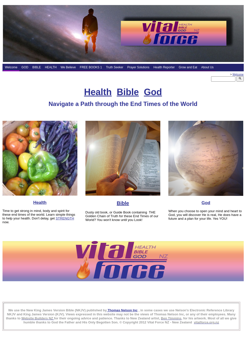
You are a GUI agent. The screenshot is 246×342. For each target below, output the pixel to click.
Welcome (11, 67)
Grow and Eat (188, 67)
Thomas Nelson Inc (122, 310)
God (153, 92)
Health (98, 92)
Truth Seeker (114, 67)
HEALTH (51, 67)
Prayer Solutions (138, 67)
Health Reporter (164, 67)
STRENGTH (65, 218)
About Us (207, 67)
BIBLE (36, 67)
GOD (24, 67)
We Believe (68, 67)
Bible (128, 92)
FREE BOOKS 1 (91, 67)
